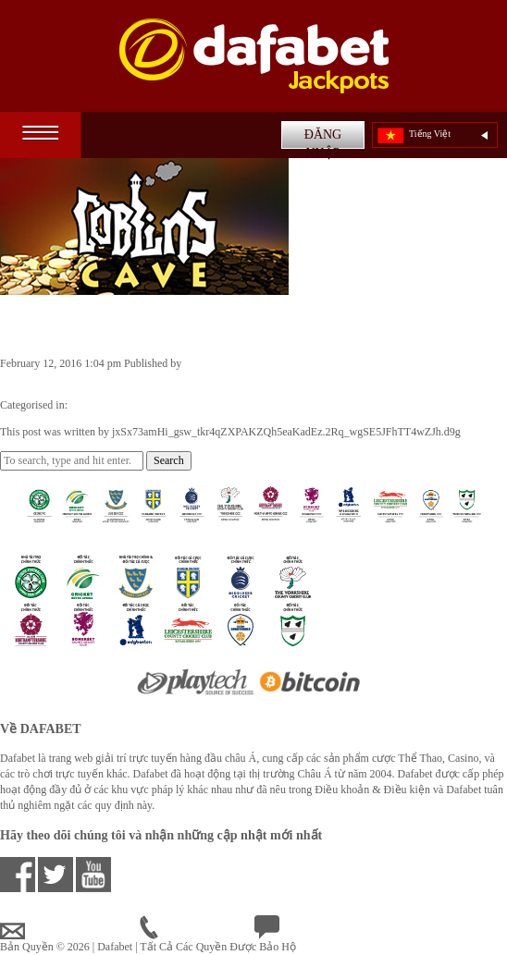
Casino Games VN (112, 404)
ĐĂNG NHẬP (322, 138)
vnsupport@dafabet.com (70, 930)
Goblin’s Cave (67, 324)
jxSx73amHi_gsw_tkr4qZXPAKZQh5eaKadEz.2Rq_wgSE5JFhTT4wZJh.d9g (174, 379)
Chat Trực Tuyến (307, 930)
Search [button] (169, 460)
